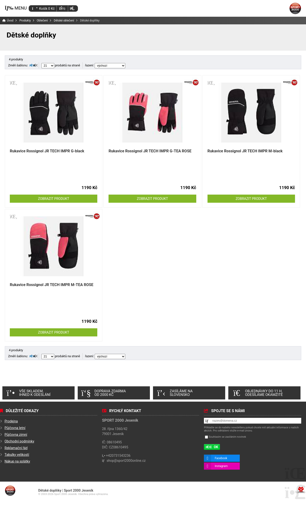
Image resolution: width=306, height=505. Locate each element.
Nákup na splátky (17, 461)
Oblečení (42, 20)
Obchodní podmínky (19, 441)
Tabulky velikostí (17, 455)
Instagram (221, 466)
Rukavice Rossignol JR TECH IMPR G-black (47, 151)
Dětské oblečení (64, 20)
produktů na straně (60, 65)
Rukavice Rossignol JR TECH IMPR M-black (245, 151)
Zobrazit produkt (53, 199)
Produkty (25, 20)
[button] (72, 8)
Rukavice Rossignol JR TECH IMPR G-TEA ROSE (150, 151)
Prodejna (11, 421)
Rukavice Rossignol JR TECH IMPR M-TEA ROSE (51, 284)
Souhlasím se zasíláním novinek (227, 437)
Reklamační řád (16, 448)
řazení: (105, 65)
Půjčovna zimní (16, 434)
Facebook (221, 458)
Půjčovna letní (15, 428)
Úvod (295, 8)
